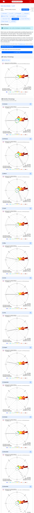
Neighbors (12, 16)
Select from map (32, 9)
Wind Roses (15, 19)
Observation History (5, 19)
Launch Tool (17, 52)
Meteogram (26, 13)
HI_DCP (13, 5)
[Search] (17, 1)
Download (12, 21)
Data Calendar (4, 21)
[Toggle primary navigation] (30, 1)
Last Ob (11, 13)
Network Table (4, 16)
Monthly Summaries (21, 16)
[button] (30, 104)
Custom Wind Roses (25, 19)
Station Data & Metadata (5, 5)
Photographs (18, 13)
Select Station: (2, 9)
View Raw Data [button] (6, 60)
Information (4, 13)
